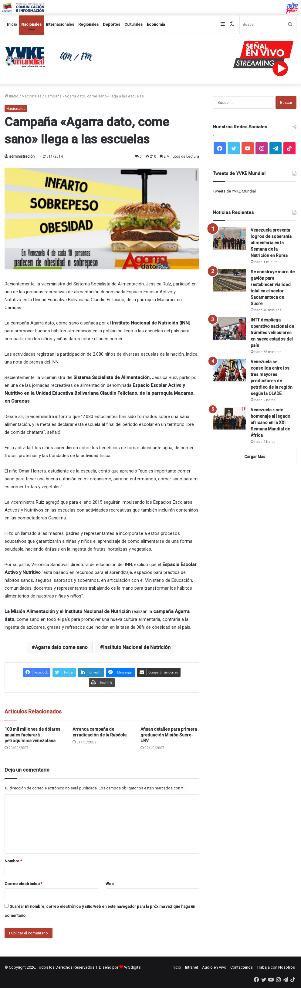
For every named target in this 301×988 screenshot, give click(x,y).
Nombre (13, 861)
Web (110, 883)
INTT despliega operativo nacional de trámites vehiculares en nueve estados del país (272, 333)
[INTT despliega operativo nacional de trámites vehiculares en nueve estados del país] (229, 328)
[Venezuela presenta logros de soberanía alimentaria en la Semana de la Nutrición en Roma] (229, 238)
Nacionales (31, 24)
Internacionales (60, 24)
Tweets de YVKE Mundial (234, 191)
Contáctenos (241, 967)
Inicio (12, 24)
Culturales (133, 24)
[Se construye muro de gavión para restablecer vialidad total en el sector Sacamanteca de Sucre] (229, 280)
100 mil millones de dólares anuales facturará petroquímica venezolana (32, 735)
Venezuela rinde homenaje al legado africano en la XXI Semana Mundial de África (270, 422)
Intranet (191, 967)
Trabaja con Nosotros (276, 967)
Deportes (111, 24)
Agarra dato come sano (61, 647)
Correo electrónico (23, 883)
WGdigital (132, 967)
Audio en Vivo (214, 967)
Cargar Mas (254, 456)
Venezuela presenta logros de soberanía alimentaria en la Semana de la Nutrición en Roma (271, 243)
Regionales (88, 24)
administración (22, 156)
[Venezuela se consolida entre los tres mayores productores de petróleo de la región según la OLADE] (229, 370)
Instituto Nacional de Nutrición (137, 647)
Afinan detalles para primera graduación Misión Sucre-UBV (168, 735)
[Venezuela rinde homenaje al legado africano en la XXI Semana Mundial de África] (229, 418)
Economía (156, 24)
